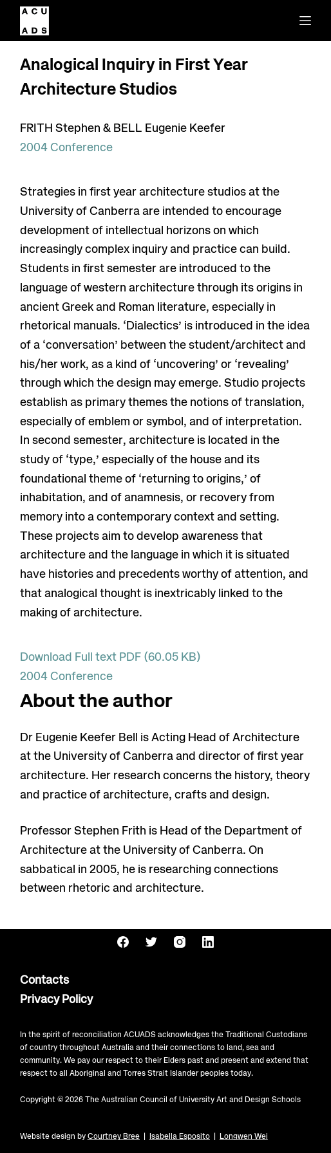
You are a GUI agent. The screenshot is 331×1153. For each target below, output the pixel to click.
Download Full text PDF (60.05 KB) (110, 657)
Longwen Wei (244, 1136)
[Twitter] (151, 942)
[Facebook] (123, 942)
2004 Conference (66, 148)
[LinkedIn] (208, 942)
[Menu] (305, 20)
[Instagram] (179, 942)
